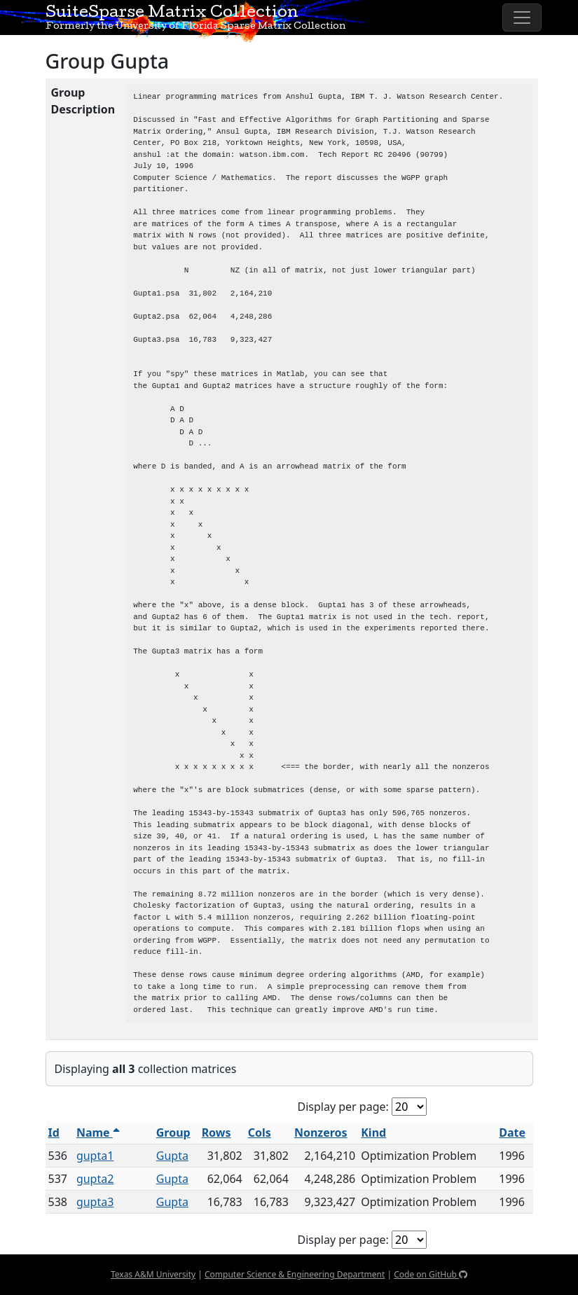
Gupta (172, 1155)
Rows (216, 1132)
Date (512, 1132)
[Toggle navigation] (522, 18)
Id (54, 1132)
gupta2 (94, 1178)
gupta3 (94, 1202)
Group (173, 1132)
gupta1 (94, 1155)
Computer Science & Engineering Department (295, 1274)
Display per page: (343, 1106)
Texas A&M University (153, 1274)
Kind (373, 1132)
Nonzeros (321, 1132)
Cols (259, 1132)
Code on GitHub (430, 1274)
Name (98, 1132)
